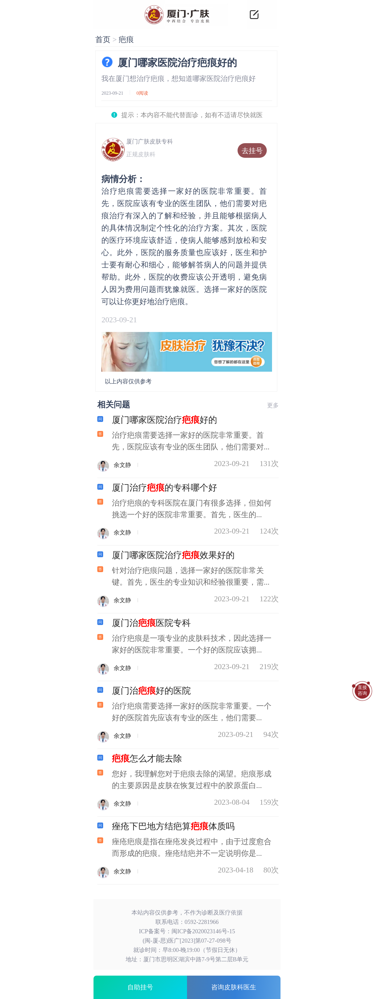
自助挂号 (140, 987)
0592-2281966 (202, 922)
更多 (273, 405)
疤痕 (126, 39)
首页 (102, 39)
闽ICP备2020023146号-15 (203, 931)
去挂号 (252, 151)
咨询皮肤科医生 (233, 987)
